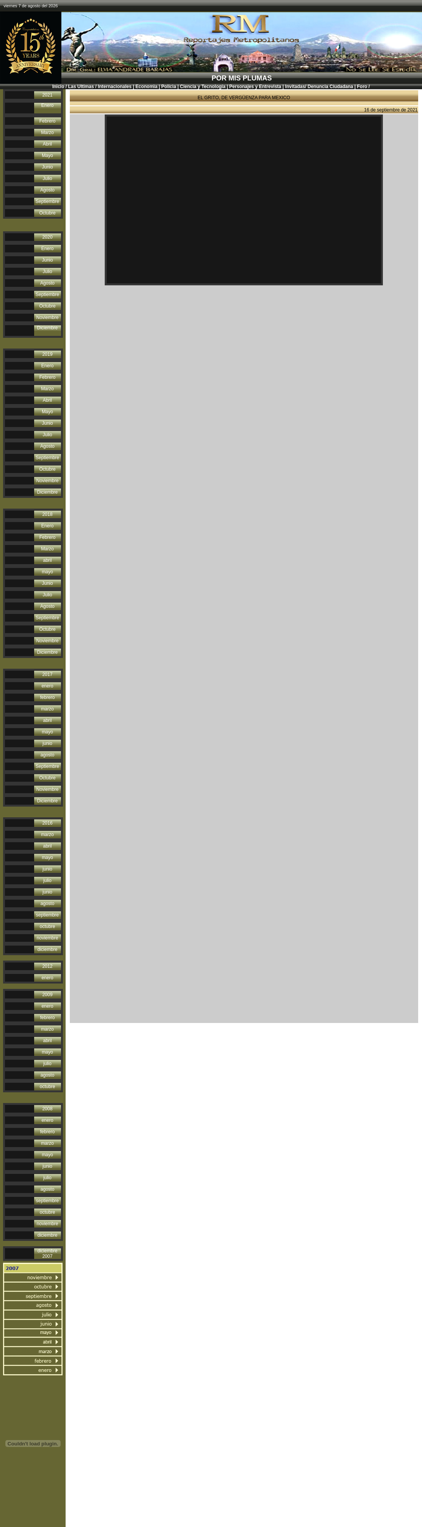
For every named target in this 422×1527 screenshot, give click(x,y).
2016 (47, 823)
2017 (47, 674)
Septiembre (47, 201)
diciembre (48, 949)
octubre (47, 926)
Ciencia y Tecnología (203, 86)
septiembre (47, 915)
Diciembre (47, 328)
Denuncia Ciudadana (330, 86)
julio (47, 880)
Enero (47, 105)
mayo (47, 571)
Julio (47, 178)
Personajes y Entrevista (255, 86)
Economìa (146, 86)
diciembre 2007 (48, 1253)
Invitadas (295, 86)
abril (47, 560)
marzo (47, 709)
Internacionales (115, 86)
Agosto (47, 190)
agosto (47, 755)
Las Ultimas (81, 86)
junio (47, 743)
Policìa (168, 86)
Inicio (58, 86)
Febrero (48, 121)
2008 (47, 1108)
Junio (47, 167)
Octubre (47, 213)
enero (47, 686)
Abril (47, 144)
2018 (47, 514)
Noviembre (47, 317)
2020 (47, 237)
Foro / (363, 86)
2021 (47, 95)
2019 (47, 354)
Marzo (47, 132)
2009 (47, 994)
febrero (47, 697)
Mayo (47, 155)
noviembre (47, 938)
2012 (47, 966)
